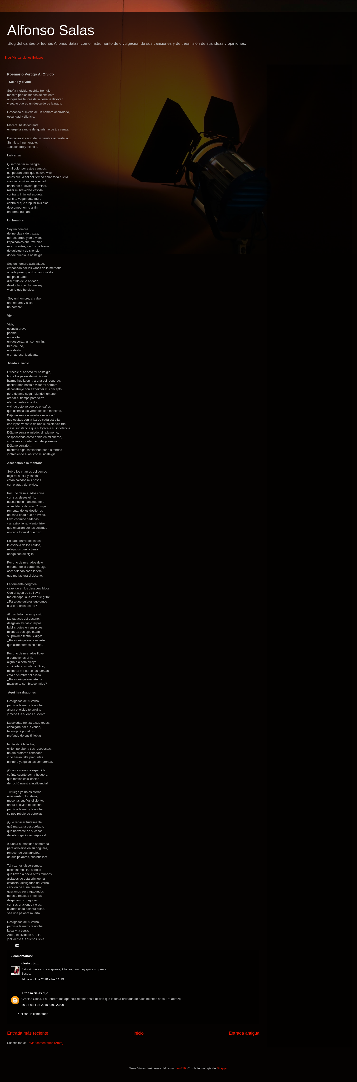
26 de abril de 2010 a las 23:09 (42, 1005)
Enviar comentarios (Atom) (45, 1043)
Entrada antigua (244, 1033)
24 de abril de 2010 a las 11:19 (42, 979)
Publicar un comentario (32, 1014)
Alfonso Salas (50, 30)
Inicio (139, 1033)
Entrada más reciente (27, 1033)
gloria (25, 963)
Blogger (222, 1068)
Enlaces (37, 57)
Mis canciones (21, 57)
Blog (8, 57)
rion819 (180, 1068)
